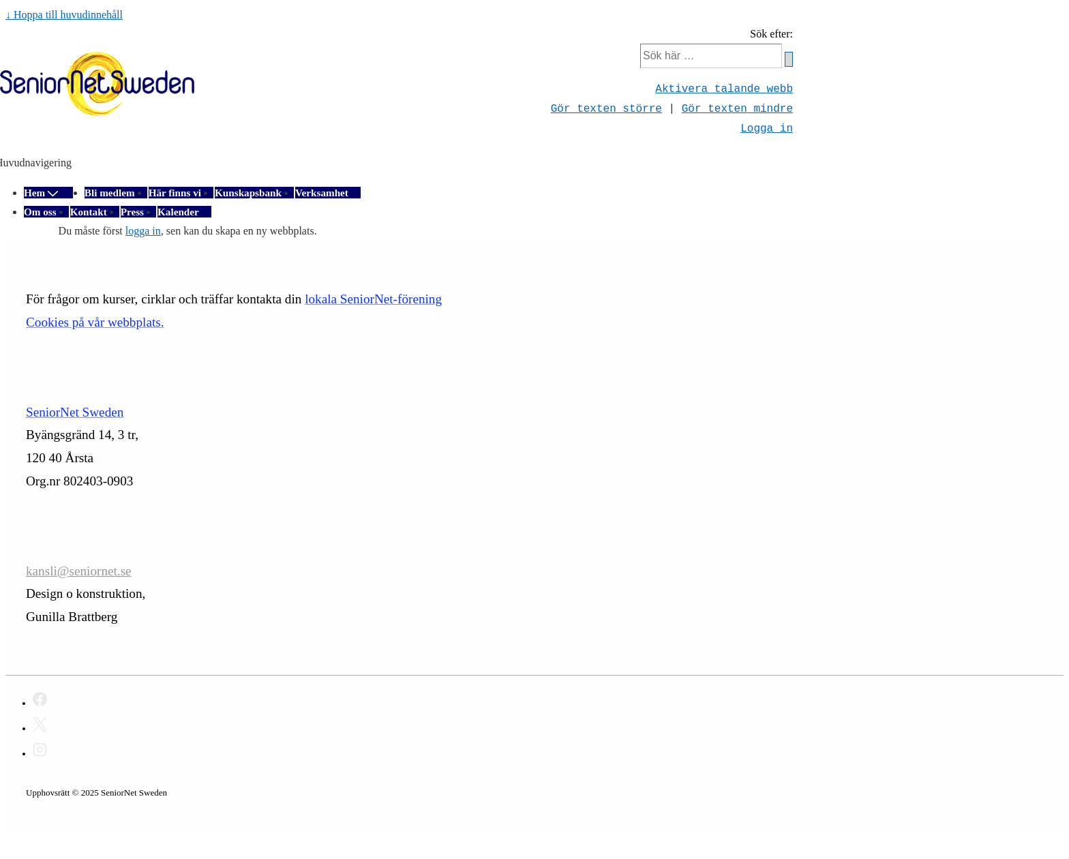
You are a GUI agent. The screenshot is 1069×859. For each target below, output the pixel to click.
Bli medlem (110, 192)
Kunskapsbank (248, 192)
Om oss (40, 211)
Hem (42, 192)
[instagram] (40, 752)
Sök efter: (771, 34)
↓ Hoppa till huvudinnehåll (64, 14)
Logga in (766, 128)
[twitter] (40, 727)
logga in (143, 231)
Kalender (178, 211)
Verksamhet (321, 192)
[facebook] (40, 701)
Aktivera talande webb (724, 88)
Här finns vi (175, 192)
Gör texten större (606, 108)
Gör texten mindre (737, 108)
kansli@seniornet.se (79, 571)
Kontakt (88, 211)
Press (132, 211)
